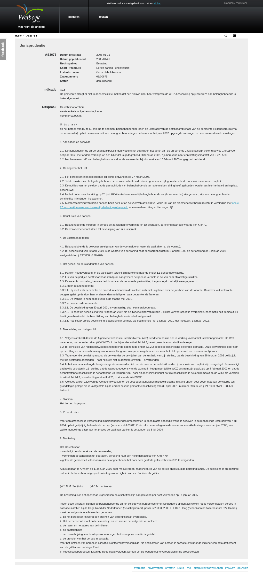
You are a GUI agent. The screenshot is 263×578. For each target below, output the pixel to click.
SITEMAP (170, 568)
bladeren (74, 16)
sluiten (157, 3)
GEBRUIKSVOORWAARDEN (208, 568)
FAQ (189, 568)
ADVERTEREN (155, 568)
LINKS (180, 568)
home (18, 35)
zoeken (103, 16)
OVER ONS (139, 568)
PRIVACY (230, 568)
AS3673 (30, 35)
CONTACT (242, 568)
